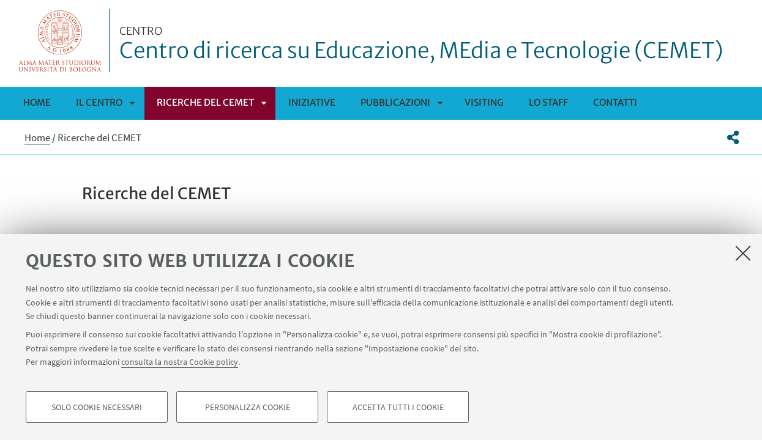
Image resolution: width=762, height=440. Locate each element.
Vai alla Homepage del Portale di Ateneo (60, 40)
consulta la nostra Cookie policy (179, 361)
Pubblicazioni (395, 102)
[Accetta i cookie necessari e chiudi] (743, 253)
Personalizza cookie (247, 407)
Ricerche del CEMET (205, 102)
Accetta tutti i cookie (398, 407)
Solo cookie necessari (96, 407)
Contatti (615, 102)
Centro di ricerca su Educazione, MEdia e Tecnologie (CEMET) (421, 44)
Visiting (484, 102)
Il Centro (99, 102)
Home (37, 102)
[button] (733, 137)
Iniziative (311, 102)
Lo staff (548, 102)
